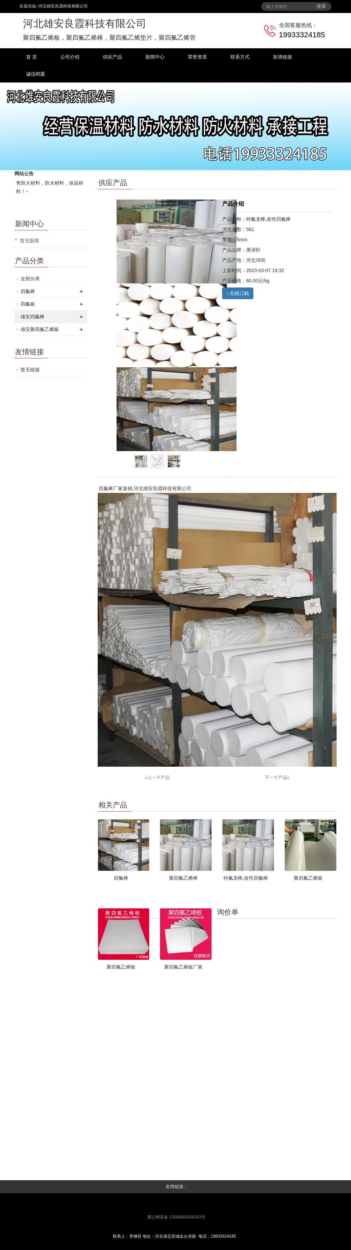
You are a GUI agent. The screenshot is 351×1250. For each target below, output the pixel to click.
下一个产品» (277, 777)
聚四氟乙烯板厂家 (183, 967)
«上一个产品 (157, 777)
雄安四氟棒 (33, 316)
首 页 (31, 57)
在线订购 (238, 293)
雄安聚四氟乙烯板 (40, 329)
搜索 (321, 6)
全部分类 (30, 278)
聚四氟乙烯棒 (183, 878)
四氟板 (28, 304)
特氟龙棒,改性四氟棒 (245, 878)
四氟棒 (28, 291)
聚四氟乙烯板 (308, 878)
